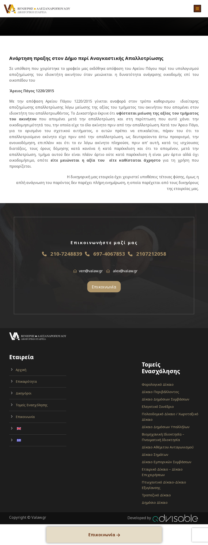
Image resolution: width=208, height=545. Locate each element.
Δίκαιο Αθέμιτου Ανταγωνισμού (168, 447)
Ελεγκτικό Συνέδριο (158, 406)
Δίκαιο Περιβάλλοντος (160, 391)
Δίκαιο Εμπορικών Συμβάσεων (166, 461)
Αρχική (21, 369)
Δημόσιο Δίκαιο (155, 502)
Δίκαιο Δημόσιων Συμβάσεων (165, 399)
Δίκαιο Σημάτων (155, 454)
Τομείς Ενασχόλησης (32, 405)
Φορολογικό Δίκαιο (158, 384)
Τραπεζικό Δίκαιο (156, 495)
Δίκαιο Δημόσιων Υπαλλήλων (166, 426)
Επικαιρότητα (26, 381)
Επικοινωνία (104, 287)
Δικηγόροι (23, 393)
